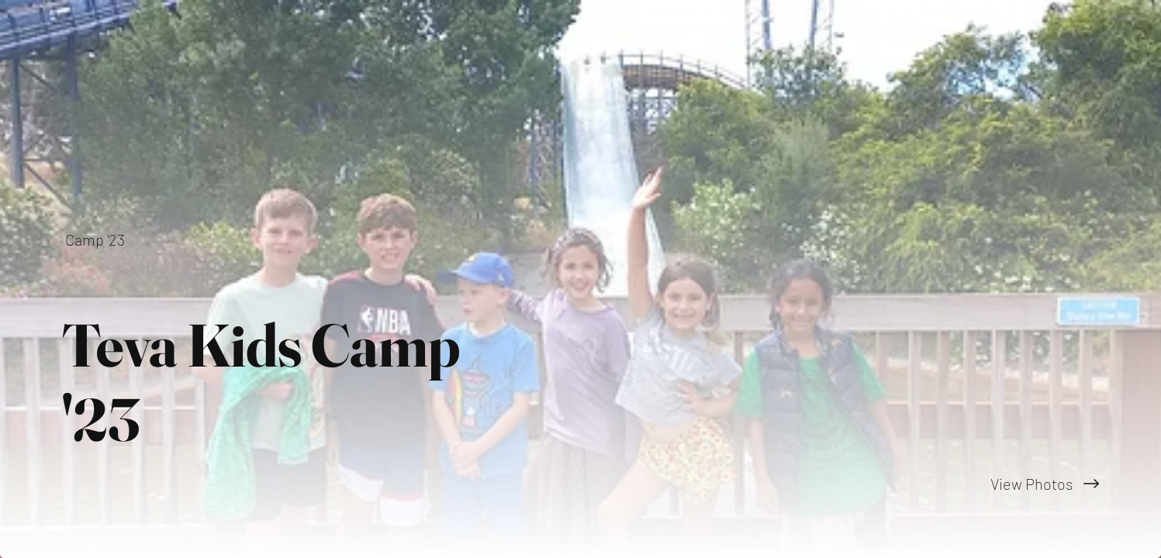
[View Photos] (871, 483)
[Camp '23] (96, 239)
